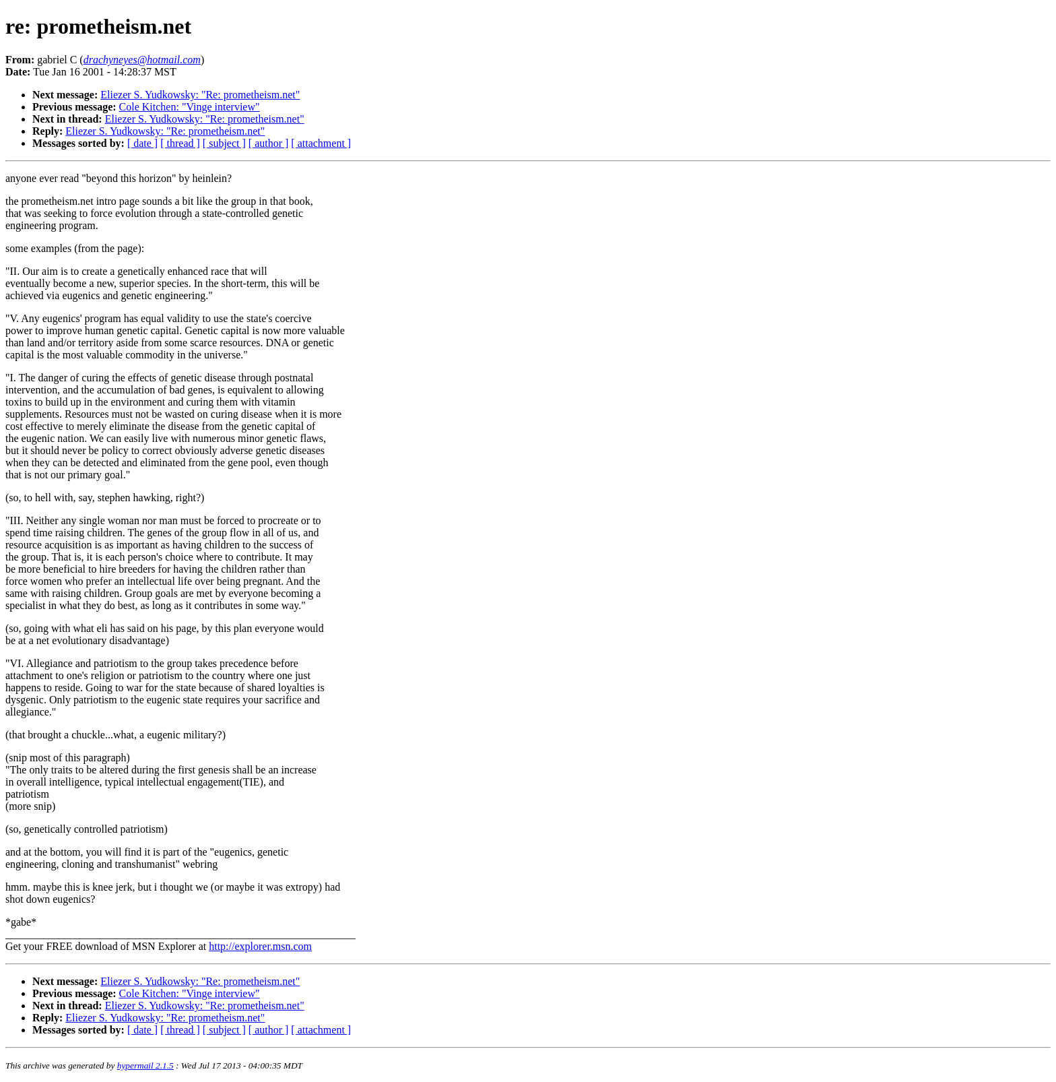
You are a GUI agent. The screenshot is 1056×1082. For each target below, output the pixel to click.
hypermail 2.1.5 (145, 1065)
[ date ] (142, 143)
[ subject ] (224, 143)
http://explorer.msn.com (260, 946)
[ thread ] (180, 143)
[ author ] (269, 143)
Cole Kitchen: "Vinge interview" (189, 107)
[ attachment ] (321, 143)
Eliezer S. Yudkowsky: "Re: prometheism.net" (200, 94)
